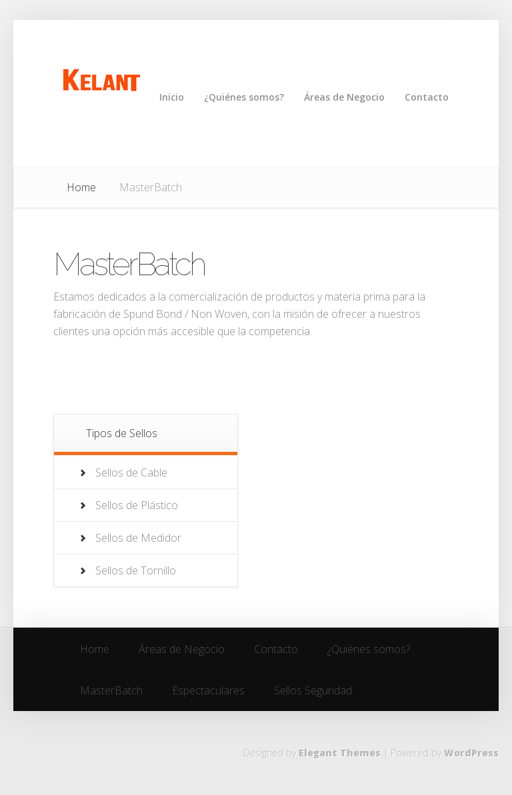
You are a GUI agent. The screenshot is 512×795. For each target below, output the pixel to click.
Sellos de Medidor (138, 537)
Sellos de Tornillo (135, 570)
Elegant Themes (340, 752)
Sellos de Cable (131, 472)
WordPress (471, 752)
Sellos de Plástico (136, 505)
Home (81, 187)
